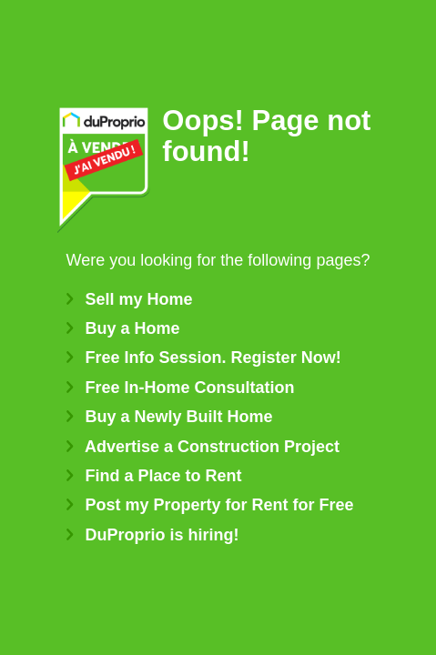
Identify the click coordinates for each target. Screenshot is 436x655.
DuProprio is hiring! (152, 535)
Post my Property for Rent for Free (210, 505)
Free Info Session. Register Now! (203, 357)
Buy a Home (123, 328)
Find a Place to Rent (154, 476)
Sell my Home (129, 299)
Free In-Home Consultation (180, 387)
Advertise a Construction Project (203, 447)
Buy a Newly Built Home (169, 417)
